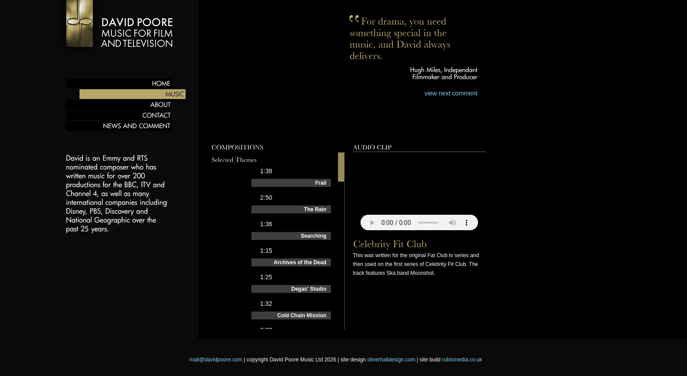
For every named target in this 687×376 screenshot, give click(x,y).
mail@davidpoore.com (216, 360)
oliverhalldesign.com (391, 360)
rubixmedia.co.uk (462, 360)
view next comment (451, 93)
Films (310, 129)
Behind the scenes (370, 129)
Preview (226, 129)
